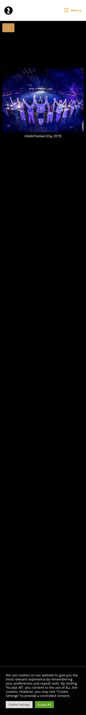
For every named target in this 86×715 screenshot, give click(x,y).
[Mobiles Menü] (73, 10)
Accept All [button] (44, 704)
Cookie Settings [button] (19, 704)
